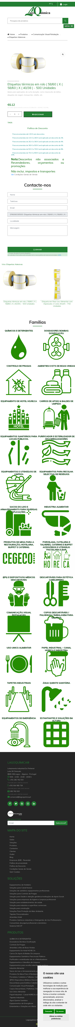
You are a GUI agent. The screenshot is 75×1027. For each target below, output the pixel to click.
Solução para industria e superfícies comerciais (28, 905)
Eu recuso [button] (60, 1011)
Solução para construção (19, 908)
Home (11, 34)
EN (54, 4)
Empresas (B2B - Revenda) (20, 860)
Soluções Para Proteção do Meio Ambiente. (26, 911)
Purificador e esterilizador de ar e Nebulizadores (28, 959)
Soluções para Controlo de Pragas (23, 894)
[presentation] (37, 242)
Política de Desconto (18, 866)
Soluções (13, 842)
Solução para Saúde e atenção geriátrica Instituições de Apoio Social (37, 896)
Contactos (14, 848)
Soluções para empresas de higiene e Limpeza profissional (33, 899)
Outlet (12, 854)
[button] (68, 26)
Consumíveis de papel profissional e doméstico (28, 923)
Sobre (12, 840)
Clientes (13, 851)
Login (63, 4)
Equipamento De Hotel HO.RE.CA (22, 951)
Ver (12, 174)
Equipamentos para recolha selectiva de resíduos (29, 965)
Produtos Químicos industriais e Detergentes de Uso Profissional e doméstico (35, 920)
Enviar (37, 250)
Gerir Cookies (15, 872)
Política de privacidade (18, 863)
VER (59, 255)
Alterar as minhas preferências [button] (56, 1017)
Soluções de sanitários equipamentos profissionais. (30, 891)
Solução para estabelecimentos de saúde (26, 902)
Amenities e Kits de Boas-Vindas (22, 948)
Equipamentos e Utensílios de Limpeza (25, 962)
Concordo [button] (48, 1011)
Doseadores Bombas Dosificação (23, 942)
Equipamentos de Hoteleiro (20, 885)
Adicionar (38, 114)
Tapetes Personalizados (19, 914)
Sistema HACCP (16, 926)
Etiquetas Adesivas (16, 37)
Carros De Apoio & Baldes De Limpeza (25, 953)
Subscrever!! (61, 823)
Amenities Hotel (16, 917)
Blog (11, 857)
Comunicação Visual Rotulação (45, 34)
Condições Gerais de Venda (20, 869)
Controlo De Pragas (17, 945)
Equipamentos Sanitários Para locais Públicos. (28, 956)
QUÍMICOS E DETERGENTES (20, 939)
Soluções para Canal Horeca (21, 888)
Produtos (23, 34)
